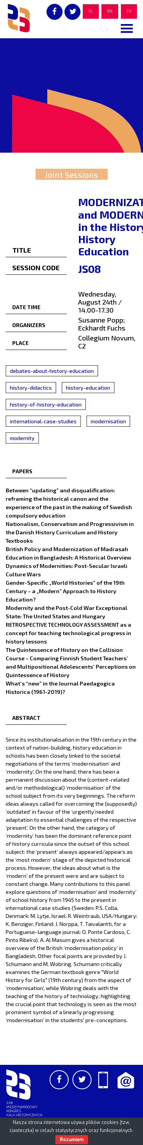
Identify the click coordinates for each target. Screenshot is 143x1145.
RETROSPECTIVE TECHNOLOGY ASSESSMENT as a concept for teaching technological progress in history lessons (68, 633)
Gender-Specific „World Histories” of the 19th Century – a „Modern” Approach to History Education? (65, 591)
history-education (88, 387)
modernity (22, 438)
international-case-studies (43, 421)
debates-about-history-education (52, 371)
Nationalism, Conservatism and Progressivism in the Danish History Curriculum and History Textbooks (70, 532)
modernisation (108, 421)
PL (90, 11)
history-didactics (31, 387)
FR (129, 11)
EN (109, 11)
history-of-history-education (46, 404)
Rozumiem (72, 1140)
